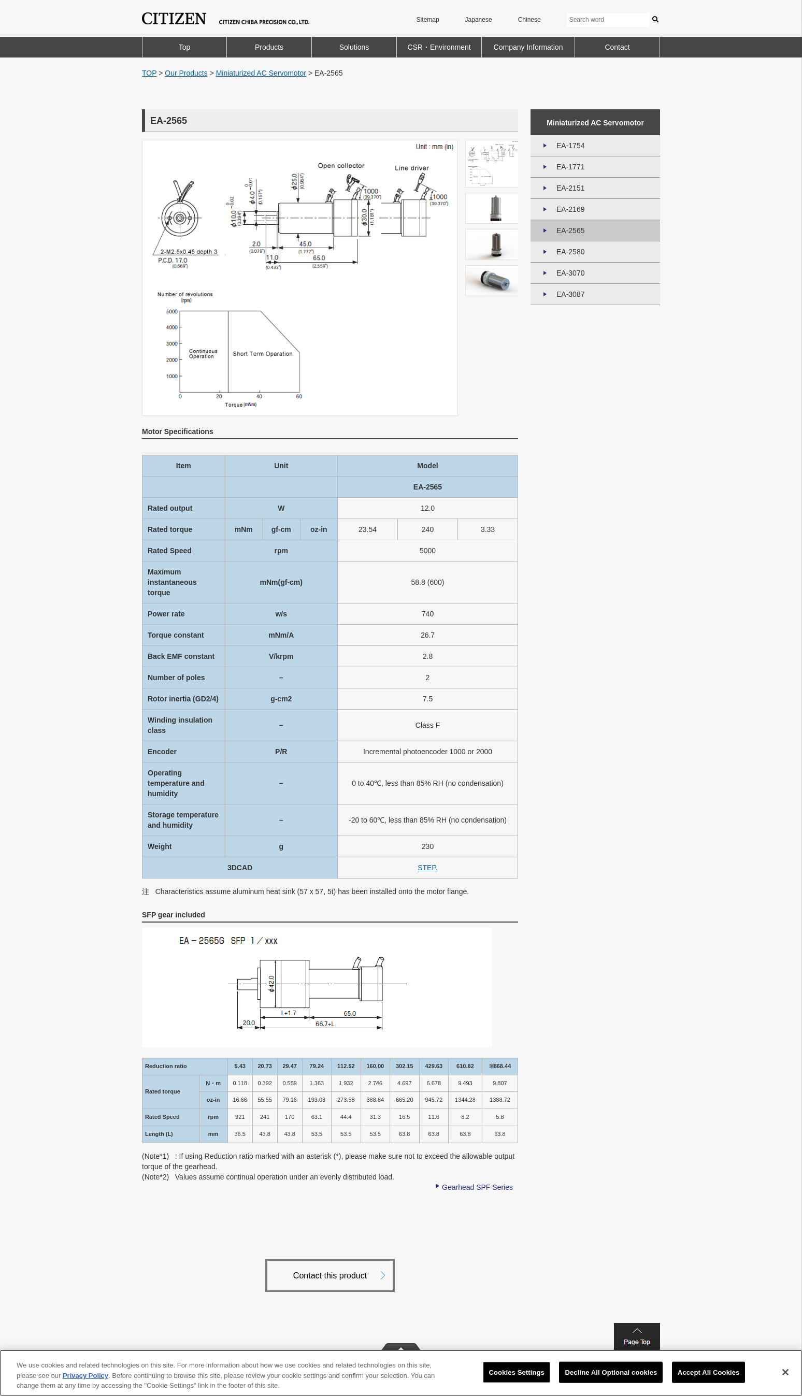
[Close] (785, 1372)
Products (269, 47)
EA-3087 (570, 294)
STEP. (428, 867)
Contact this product (330, 1275)
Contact (617, 47)
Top (185, 47)
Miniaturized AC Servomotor (261, 73)
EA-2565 (570, 230)
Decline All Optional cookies (611, 1372)
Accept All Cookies (709, 1372)
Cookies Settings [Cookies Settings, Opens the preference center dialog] (517, 1372)
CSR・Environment (438, 47)
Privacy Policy (85, 1375)
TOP (149, 73)
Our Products (186, 73)
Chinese (529, 19)
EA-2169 (570, 209)
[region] (401, 1373)
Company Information (528, 47)
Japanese (478, 19)
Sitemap (428, 19)
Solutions (354, 47)
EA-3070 (570, 273)
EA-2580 (570, 252)
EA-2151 (570, 188)
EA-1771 (570, 167)
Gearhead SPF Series (477, 1187)
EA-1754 (570, 145)
